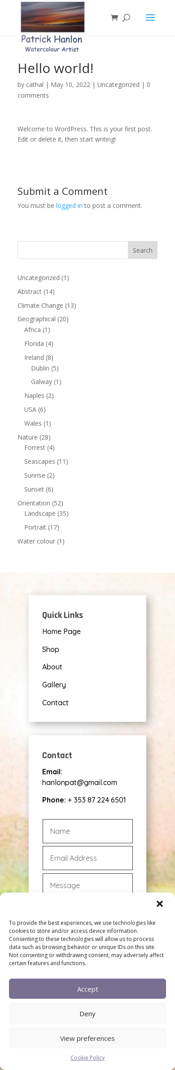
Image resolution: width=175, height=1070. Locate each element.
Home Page (61, 631)
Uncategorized (118, 84)
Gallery (54, 684)
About (52, 666)
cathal (35, 84)
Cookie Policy (87, 1057)
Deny (87, 1013)
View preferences (87, 1038)
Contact (55, 702)
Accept (87, 988)
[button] (160, 904)
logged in (69, 205)
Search (143, 250)
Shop (50, 649)
